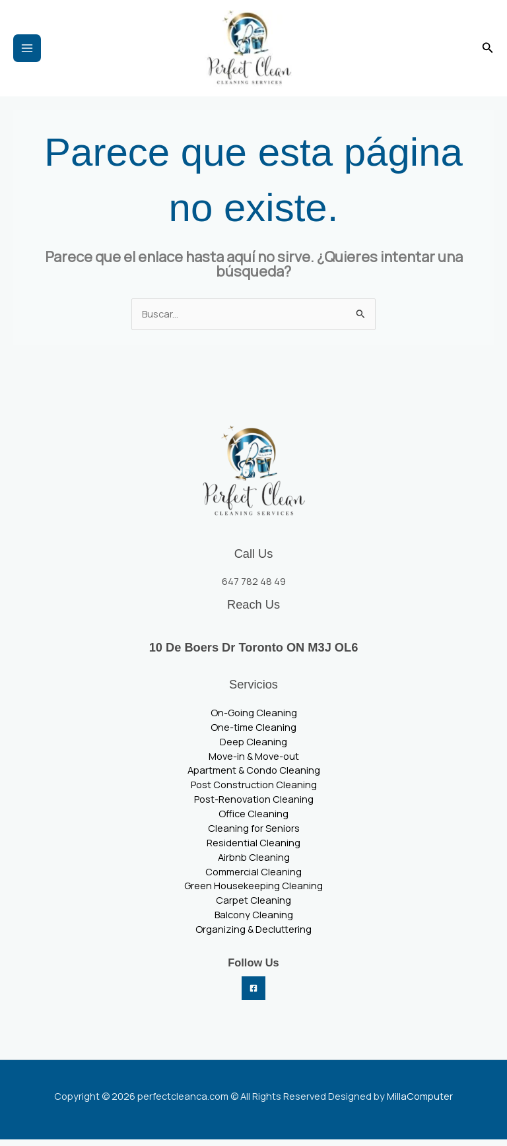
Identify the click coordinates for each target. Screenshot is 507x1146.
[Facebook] (253, 995)
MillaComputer (420, 1102)
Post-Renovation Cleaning (254, 806)
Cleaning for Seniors (254, 835)
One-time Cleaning (253, 733)
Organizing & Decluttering (253, 936)
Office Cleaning (253, 820)
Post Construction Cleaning (254, 791)
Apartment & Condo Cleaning (253, 777)
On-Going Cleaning (254, 719)
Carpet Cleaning (253, 907)
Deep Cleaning (253, 748)
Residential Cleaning (253, 849)
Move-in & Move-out (254, 762)
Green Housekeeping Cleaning (253, 892)
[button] (488, 51)
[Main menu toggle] (27, 51)
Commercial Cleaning (253, 878)
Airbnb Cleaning (254, 863)
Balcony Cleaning (254, 921)
